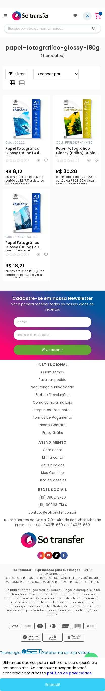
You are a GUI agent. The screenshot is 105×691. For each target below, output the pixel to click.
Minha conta (52, 457)
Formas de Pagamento (52, 417)
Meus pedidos (52, 465)
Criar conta (52, 450)
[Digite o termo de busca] (45, 28)
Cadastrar (52, 350)
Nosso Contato (53, 425)
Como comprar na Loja (52, 402)
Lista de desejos (52, 480)
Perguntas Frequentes (52, 410)
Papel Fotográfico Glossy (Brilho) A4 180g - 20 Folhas (22, 151)
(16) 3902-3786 (52, 497)
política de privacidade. (69, 673)
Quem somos (52, 372)
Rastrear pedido (52, 379)
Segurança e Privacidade (52, 387)
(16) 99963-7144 (52, 505)
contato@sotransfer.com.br (52, 512)
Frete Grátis (52, 432)
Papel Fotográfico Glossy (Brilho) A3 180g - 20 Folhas (22, 246)
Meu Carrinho (52, 472)
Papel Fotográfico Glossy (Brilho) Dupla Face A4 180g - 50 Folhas (75, 151)
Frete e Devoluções (52, 394)
